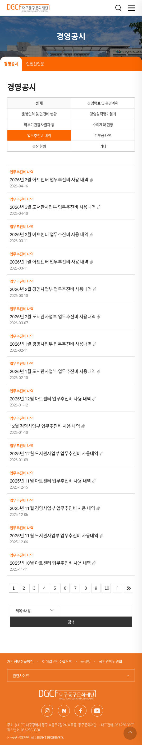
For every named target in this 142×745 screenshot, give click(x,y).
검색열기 (118, 8)
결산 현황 (39, 146)
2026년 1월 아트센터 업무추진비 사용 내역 (49, 262)
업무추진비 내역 (39, 135)
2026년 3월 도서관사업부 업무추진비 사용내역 (53, 207)
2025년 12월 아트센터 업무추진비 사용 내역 (50, 398)
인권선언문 (35, 64)
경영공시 (11, 64)
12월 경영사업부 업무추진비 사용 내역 (45, 426)
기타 (103, 146)
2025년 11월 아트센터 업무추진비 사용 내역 (50, 481)
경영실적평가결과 (103, 113)
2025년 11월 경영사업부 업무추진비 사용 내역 (53, 508)
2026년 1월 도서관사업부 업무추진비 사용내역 (53, 371)
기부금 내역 (103, 135)
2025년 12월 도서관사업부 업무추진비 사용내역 (54, 453)
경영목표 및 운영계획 (102, 103)
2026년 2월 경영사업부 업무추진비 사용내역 (51, 289)
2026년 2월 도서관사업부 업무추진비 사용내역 (53, 316)
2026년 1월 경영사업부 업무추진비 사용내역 (51, 344)
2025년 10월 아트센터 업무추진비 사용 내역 (50, 563)
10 (106, 588)
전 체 (39, 103)
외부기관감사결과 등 (39, 124)
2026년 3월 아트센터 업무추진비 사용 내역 (49, 179)
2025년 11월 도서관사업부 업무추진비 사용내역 (54, 535)
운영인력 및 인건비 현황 (39, 113)
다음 (117, 588)
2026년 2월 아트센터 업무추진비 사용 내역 (49, 234)
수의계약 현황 (103, 124)
